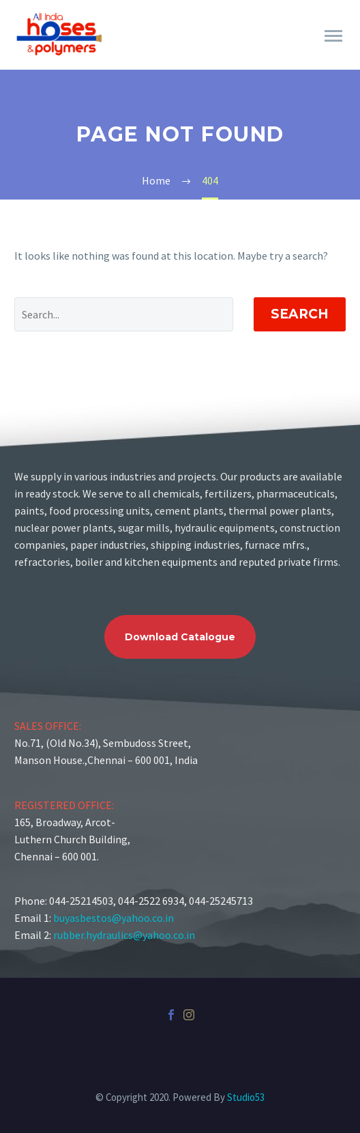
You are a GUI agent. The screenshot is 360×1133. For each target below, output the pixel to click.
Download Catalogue (180, 637)
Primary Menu (333, 36)
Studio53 (246, 1097)
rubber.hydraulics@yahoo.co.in (124, 935)
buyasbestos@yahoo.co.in (113, 918)
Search (300, 314)
